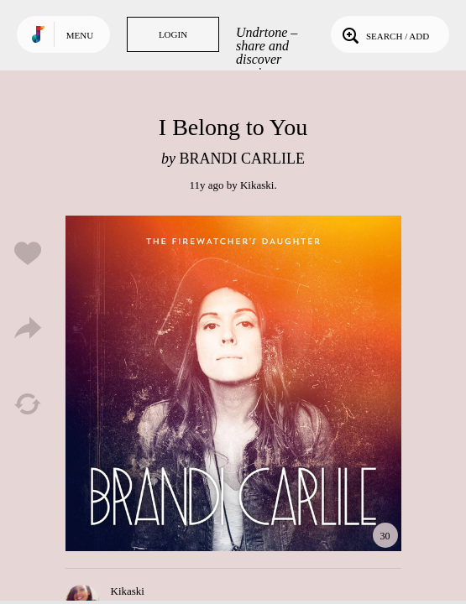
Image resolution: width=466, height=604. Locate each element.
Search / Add (384, 34)
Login (173, 34)
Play (233, 383)
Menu (79, 35)
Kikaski (257, 185)
